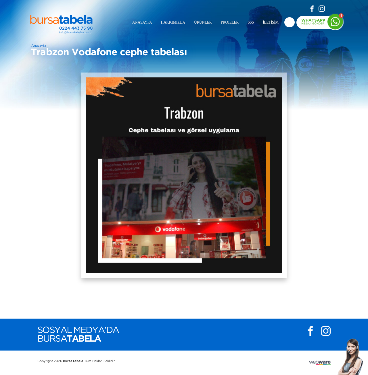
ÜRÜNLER (203, 22)
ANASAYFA (142, 22)
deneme (289, 22)
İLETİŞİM (271, 22)
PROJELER (230, 22)
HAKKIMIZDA (173, 22)
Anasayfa (38, 45)
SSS (251, 22)
